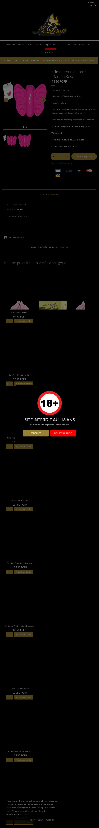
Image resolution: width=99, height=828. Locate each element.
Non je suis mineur (63, 433)
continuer (36, 433)
